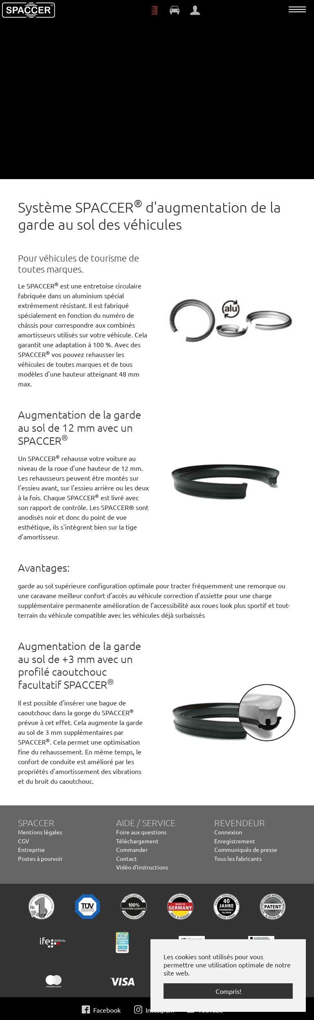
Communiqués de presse (245, 849)
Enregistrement (234, 841)
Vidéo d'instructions (142, 867)
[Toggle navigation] (297, 9)
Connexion (228, 832)
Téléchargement (137, 841)
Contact (126, 858)
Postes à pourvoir (40, 858)
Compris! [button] (228, 991)
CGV (23, 841)
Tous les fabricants (238, 858)
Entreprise (31, 849)
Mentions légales (40, 832)
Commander (132, 849)
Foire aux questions (141, 832)
